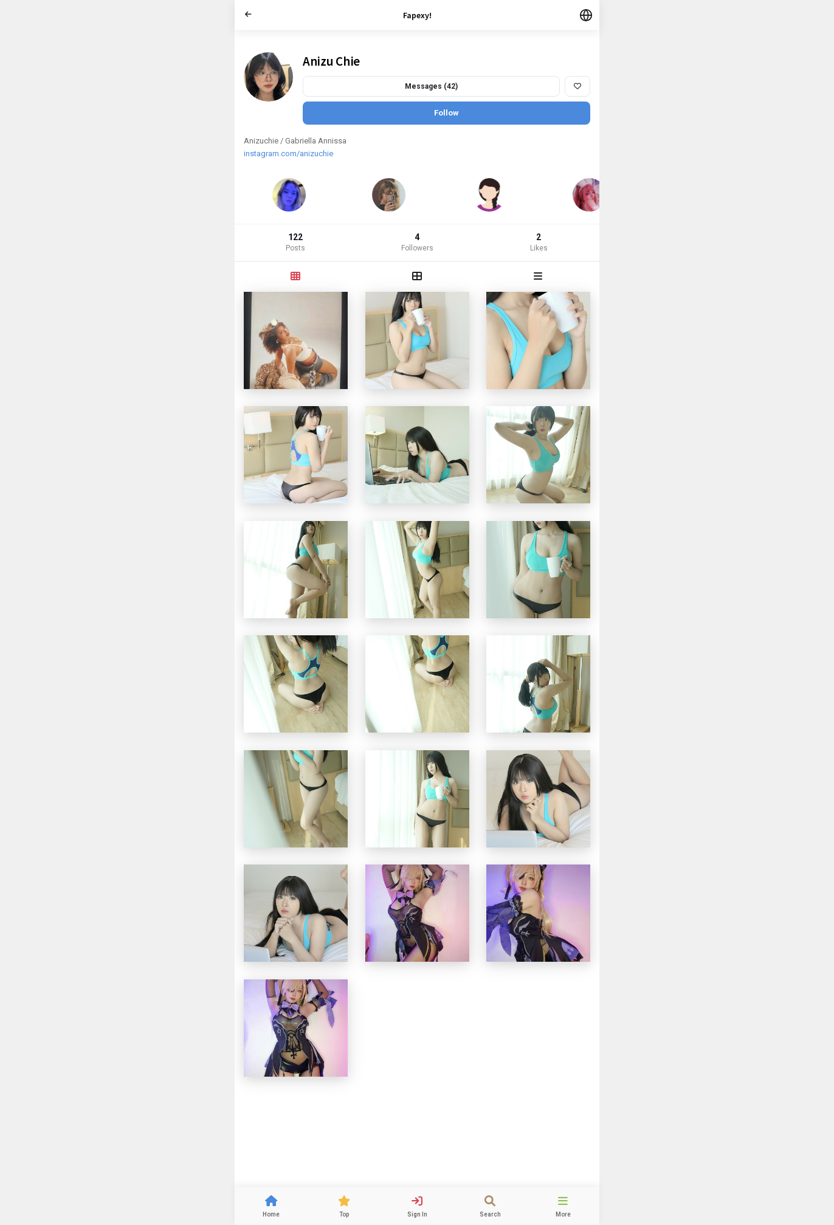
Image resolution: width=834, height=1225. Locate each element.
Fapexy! (417, 15)
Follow (446, 112)
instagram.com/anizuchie (288, 153)
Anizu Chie (331, 61)
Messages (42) (431, 86)
